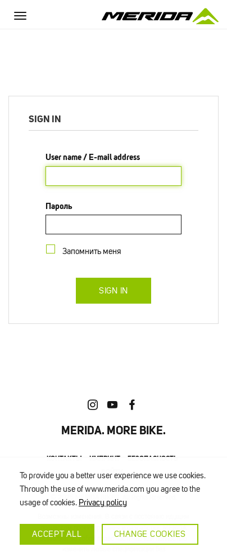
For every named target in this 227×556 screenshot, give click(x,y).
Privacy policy (103, 502)
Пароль (59, 206)
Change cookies (150, 534)
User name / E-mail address (93, 157)
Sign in (113, 291)
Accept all (57, 534)
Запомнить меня (93, 251)
